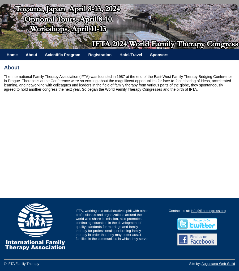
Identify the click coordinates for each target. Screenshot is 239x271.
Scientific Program (62, 54)
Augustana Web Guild (218, 264)
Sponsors (159, 54)
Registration (100, 54)
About (31, 54)
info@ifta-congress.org (208, 211)
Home (12, 54)
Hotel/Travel (131, 54)
